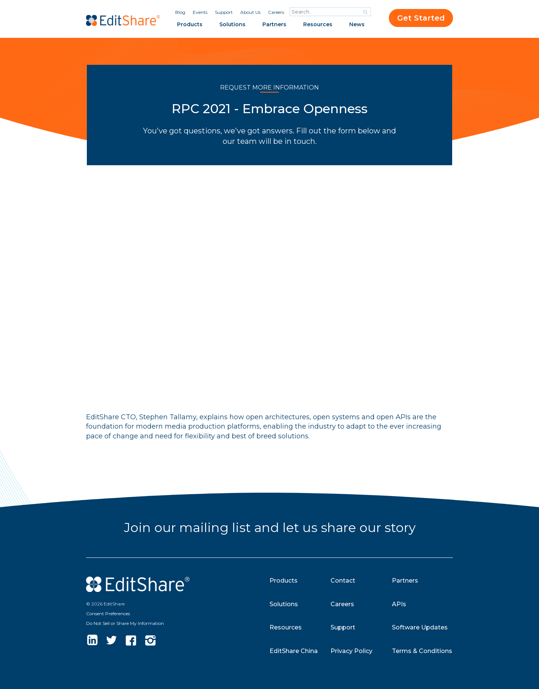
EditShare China (294, 651)
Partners (274, 24)
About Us (250, 12)
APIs (399, 604)
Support (224, 12)
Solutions (232, 24)
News (357, 24)
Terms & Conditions (422, 651)
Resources (317, 24)
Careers (276, 12)
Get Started (421, 17)
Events (200, 12)
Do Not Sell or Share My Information (125, 623)
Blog (180, 12)
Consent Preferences (108, 613)
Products (189, 24)
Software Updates (420, 627)
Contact (343, 580)
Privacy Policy (351, 651)
